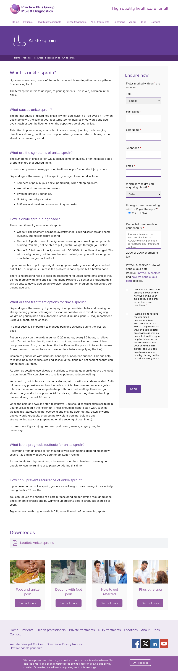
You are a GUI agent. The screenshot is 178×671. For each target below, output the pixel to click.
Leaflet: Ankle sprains (37, 543)
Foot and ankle (52, 57)
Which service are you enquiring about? (140, 185)
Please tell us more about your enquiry (143, 225)
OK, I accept (140, 662)
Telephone (133, 147)
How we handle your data (26, 647)
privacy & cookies (149, 272)
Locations (119, 21)
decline (94, 663)
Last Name (133, 129)
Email (130, 165)
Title (129, 94)
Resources (38, 57)
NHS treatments (100, 21)
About (132, 21)
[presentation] (145, 370)
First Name (133, 111)
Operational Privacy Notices (64, 644)
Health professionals (49, 21)
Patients (28, 21)
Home (15, 21)
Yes (133, 212)
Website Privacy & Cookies (26, 644)
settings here (78, 663)
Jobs (143, 21)
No (145, 212)
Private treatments (76, 21)
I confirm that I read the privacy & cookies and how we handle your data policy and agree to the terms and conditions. (147, 297)
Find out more (27, 603)
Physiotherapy (150, 589)
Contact (155, 21)
